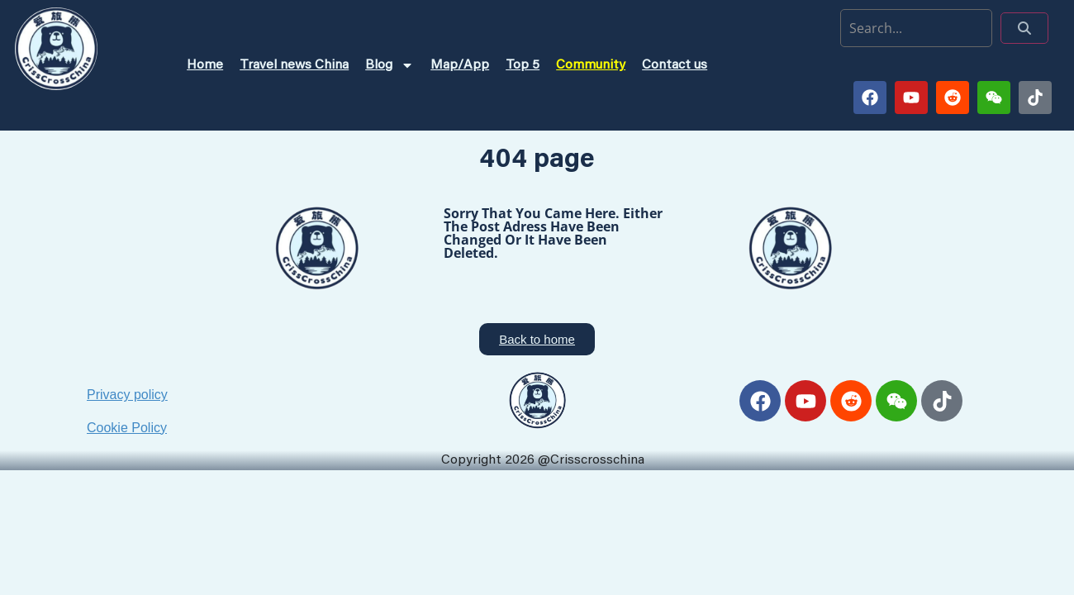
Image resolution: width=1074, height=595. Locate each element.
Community (590, 65)
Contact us (674, 65)
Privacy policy (127, 395)
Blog (389, 65)
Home (205, 65)
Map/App (459, 65)
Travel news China (294, 65)
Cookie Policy (127, 428)
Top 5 (522, 65)
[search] (916, 28)
